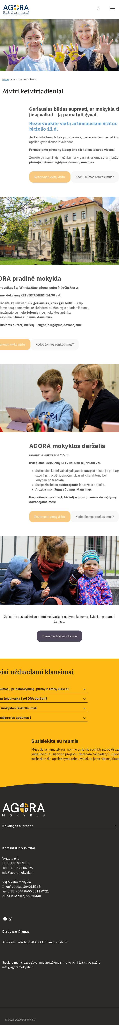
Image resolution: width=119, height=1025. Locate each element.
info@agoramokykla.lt (17, 873)
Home (5, 79)
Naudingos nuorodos (17, 826)
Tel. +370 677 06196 (17, 868)
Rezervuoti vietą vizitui (96, 177)
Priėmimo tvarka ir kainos (59, 636)
